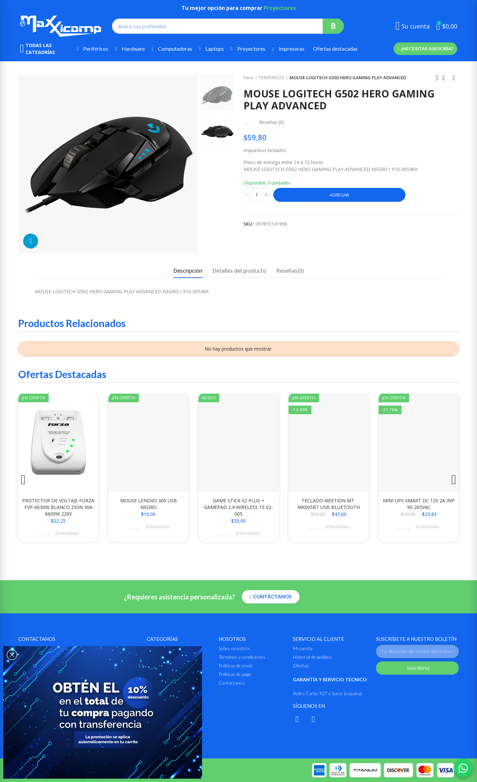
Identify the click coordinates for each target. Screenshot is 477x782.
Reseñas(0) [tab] (290, 270)
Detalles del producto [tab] (239, 270)
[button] (425, 48)
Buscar (333, 26)
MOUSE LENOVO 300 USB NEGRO (148, 503)
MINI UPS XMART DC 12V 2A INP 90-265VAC (418, 503)
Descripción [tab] (187, 270)
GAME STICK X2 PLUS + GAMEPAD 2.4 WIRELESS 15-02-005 (238, 507)
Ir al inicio (445, 78)
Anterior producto (437, 78)
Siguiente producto (454, 78)
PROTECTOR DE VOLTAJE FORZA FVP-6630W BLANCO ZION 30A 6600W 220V (58, 507)
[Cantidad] (256, 195)
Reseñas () (271, 122)
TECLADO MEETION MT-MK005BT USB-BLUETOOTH (328, 503)
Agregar (339, 195)
